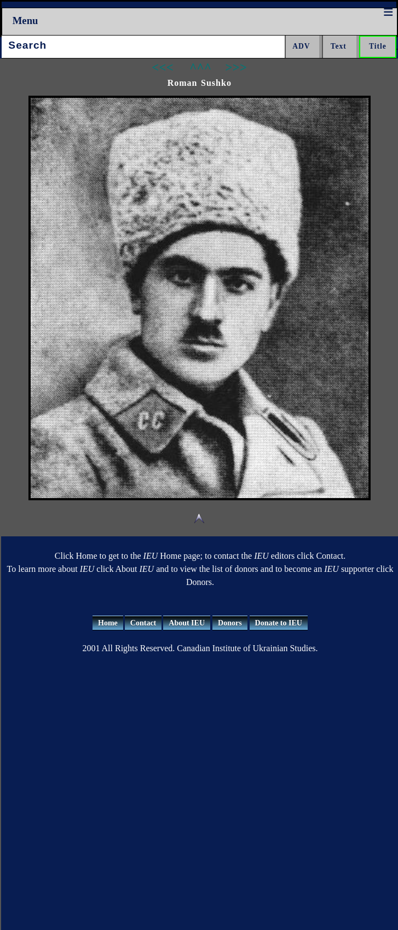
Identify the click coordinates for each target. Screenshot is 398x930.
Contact (143, 623)
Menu (25, 20)
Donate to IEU (278, 623)
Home (108, 623)
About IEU (187, 623)
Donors (230, 623)
